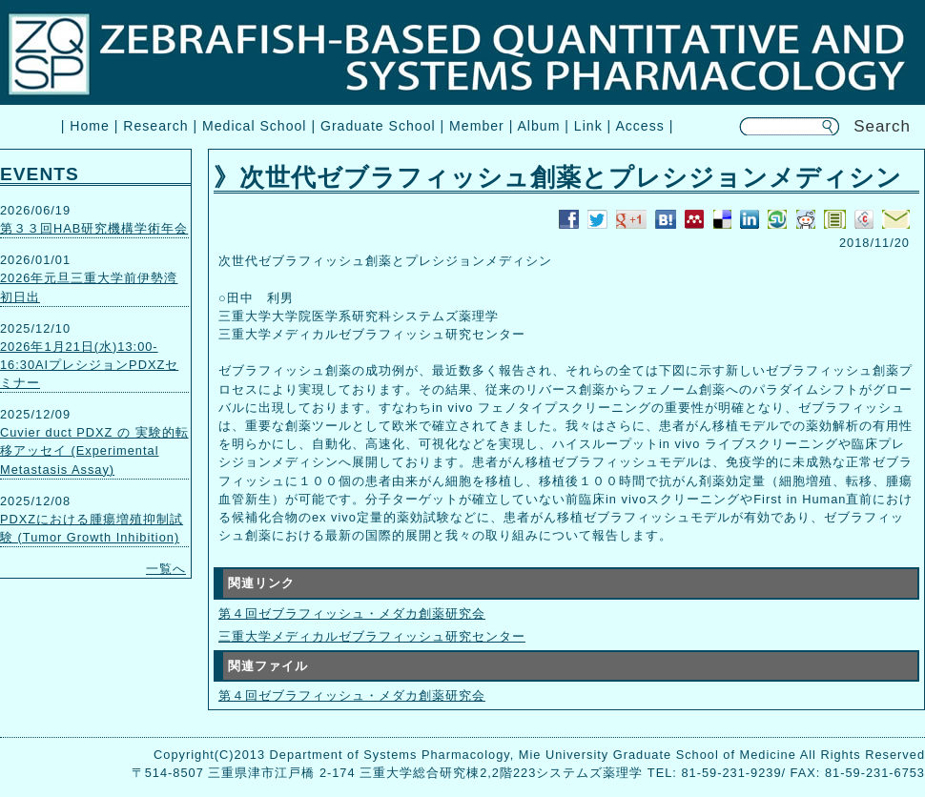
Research (155, 125)
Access (639, 125)
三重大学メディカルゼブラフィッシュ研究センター (371, 636)
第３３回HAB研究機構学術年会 (94, 228)
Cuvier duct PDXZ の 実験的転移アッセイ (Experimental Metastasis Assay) (94, 450)
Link (588, 125)
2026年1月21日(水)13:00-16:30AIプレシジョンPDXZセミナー (89, 364)
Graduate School (378, 125)
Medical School (254, 125)
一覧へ (166, 569)
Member (476, 125)
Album (538, 125)
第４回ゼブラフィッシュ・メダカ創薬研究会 (351, 613)
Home (90, 125)
